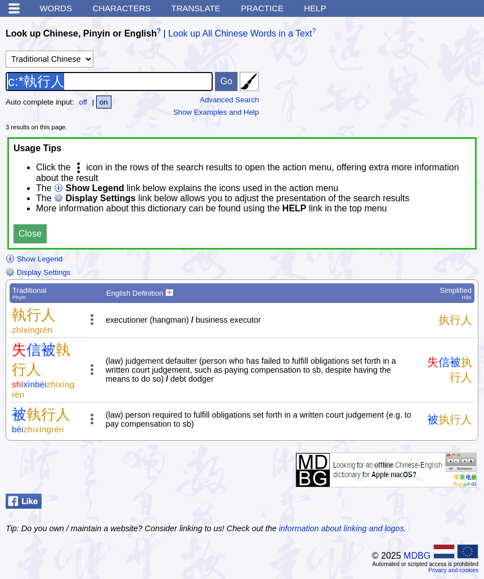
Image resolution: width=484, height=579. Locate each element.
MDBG (417, 555)
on (104, 102)
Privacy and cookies (453, 570)
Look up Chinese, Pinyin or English (81, 33)
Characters (121, 8)
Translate (195, 8)
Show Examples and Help (216, 112)
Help (315, 8)
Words (55, 8)
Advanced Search (229, 100)
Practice (262, 8)
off (83, 102)
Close (30, 233)
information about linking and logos (341, 528)
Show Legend (34, 259)
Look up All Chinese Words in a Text (240, 33)
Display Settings (38, 272)
